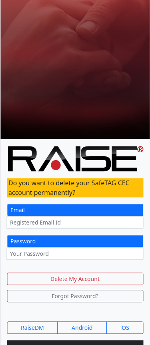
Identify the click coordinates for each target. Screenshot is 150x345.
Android (82, 328)
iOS (124, 328)
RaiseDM (32, 328)
